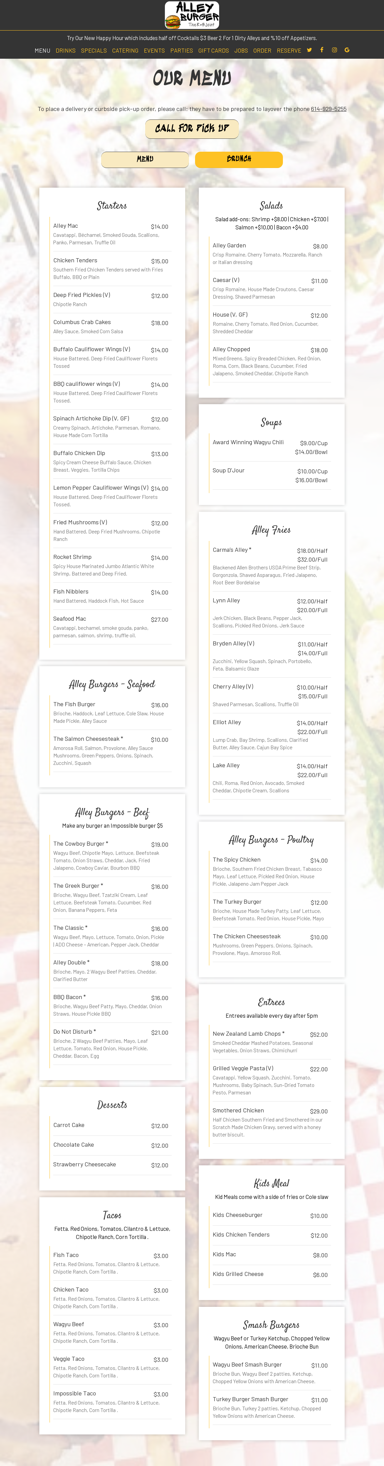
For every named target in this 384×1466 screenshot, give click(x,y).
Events (154, 50)
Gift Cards (213, 50)
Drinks (66, 50)
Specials (94, 50)
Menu (42, 50)
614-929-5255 (329, 108)
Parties (181, 50)
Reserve (289, 50)
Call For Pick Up (192, 129)
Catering (125, 50)
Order (262, 50)
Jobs (241, 50)
